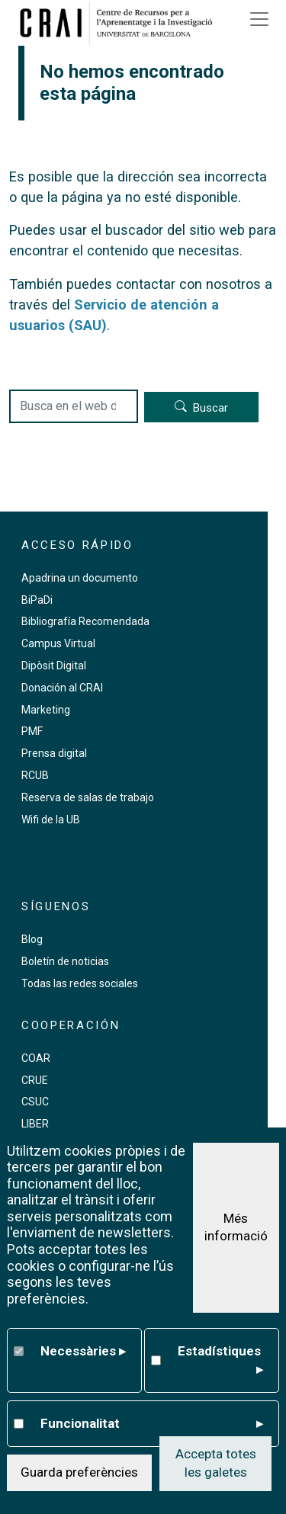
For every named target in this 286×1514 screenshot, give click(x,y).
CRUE (34, 1080)
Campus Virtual (58, 643)
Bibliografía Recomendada (85, 621)
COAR (35, 1058)
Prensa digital (54, 753)
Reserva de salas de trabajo (87, 797)
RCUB (35, 775)
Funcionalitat (151, 1424)
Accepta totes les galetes (215, 1463)
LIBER (35, 1124)
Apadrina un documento (79, 578)
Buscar (210, 408)
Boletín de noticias (65, 961)
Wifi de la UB (50, 819)
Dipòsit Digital (53, 665)
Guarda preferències (79, 1472)
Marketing (45, 710)
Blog (32, 939)
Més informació (236, 1227)
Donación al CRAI (62, 688)
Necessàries (82, 1351)
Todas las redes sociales (79, 983)
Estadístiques (220, 1361)
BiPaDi (37, 600)
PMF (32, 731)
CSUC (35, 1101)
